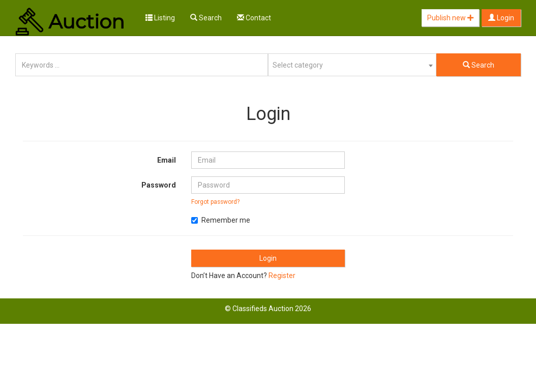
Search (206, 18)
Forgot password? (215, 201)
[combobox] (352, 64)
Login (501, 18)
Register (282, 275)
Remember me (220, 220)
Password (158, 185)
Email (166, 160)
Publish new (450, 18)
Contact (254, 18)
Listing (160, 18)
